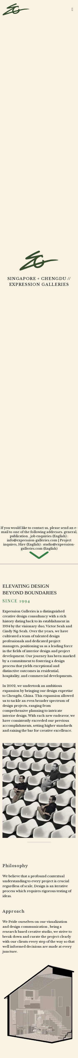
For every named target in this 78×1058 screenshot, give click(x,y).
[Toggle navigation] (72, 9)
